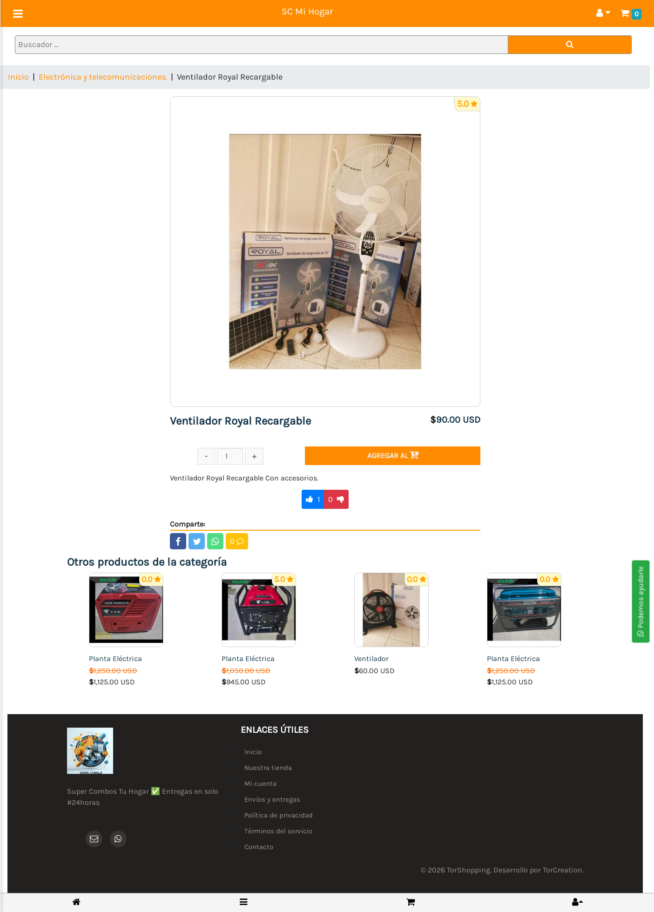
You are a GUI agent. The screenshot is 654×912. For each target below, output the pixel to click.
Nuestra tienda (268, 767)
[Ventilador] (391, 609)
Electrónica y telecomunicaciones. (103, 77)
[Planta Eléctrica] (126, 609)
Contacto (258, 847)
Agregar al (392, 455)
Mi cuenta (260, 783)
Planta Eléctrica (115, 658)
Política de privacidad (278, 815)
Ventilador (371, 658)
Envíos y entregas (272, 799)
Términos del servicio (278, 831)
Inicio (18, 77)
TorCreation (562, 869)
